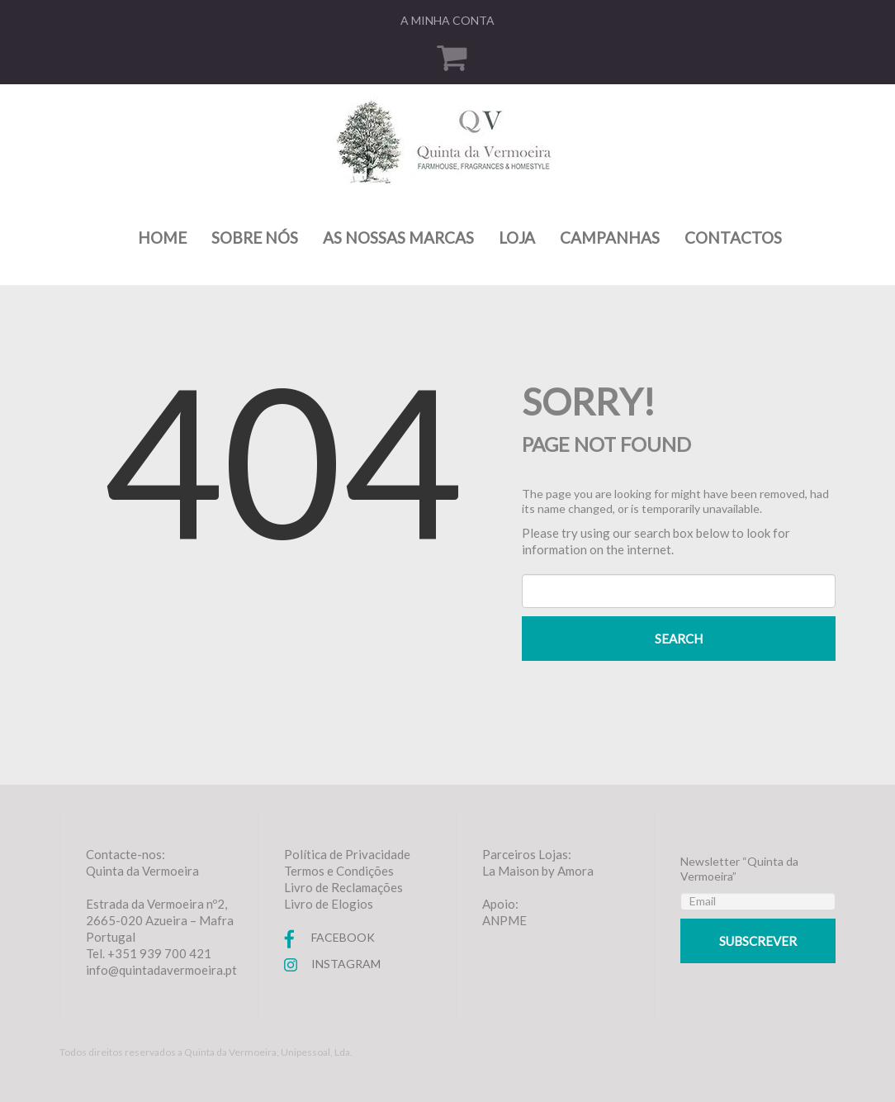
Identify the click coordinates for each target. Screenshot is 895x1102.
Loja (517, 237)
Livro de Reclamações (343, 887)
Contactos (733, 237)
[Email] (758, 901)
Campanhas (610, 237)
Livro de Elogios (328, 903)
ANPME (504, 920)
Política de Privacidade (347, 854)
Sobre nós (254, 237)
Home (162, 237)
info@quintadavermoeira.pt (161, 969)
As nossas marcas (398, 237)
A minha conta (447, 20)
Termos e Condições (339, 870)
